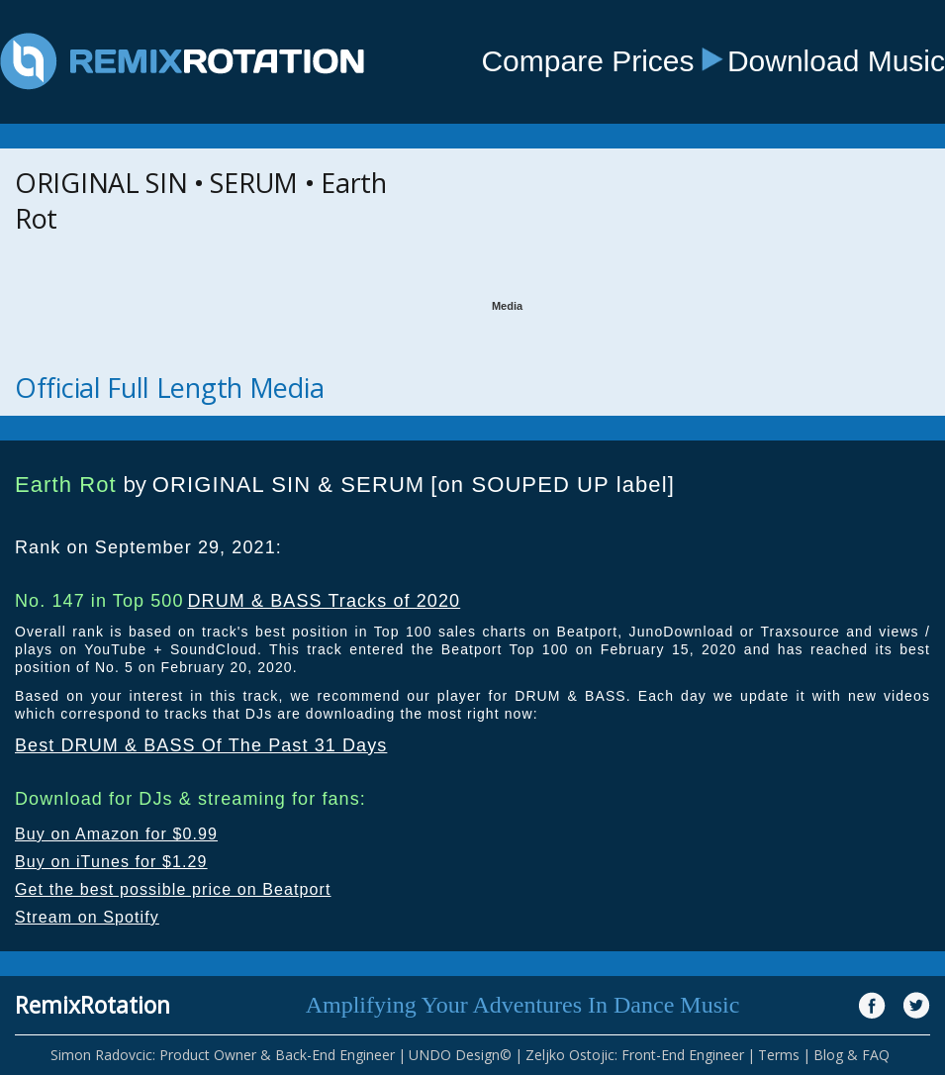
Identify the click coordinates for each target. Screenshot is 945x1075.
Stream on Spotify (87, 917)
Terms (779, 1054)
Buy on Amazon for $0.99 (116, 834)
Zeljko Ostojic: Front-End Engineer (634, 1054)
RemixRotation (92, 1005)
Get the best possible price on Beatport (173, 889)
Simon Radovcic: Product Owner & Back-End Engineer (222, 1054)
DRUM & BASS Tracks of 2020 (323, 601)
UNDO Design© (460, 1054)
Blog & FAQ (851, 1054)
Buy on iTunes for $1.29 (111, 861)
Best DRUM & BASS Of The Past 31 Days (201, 745)
